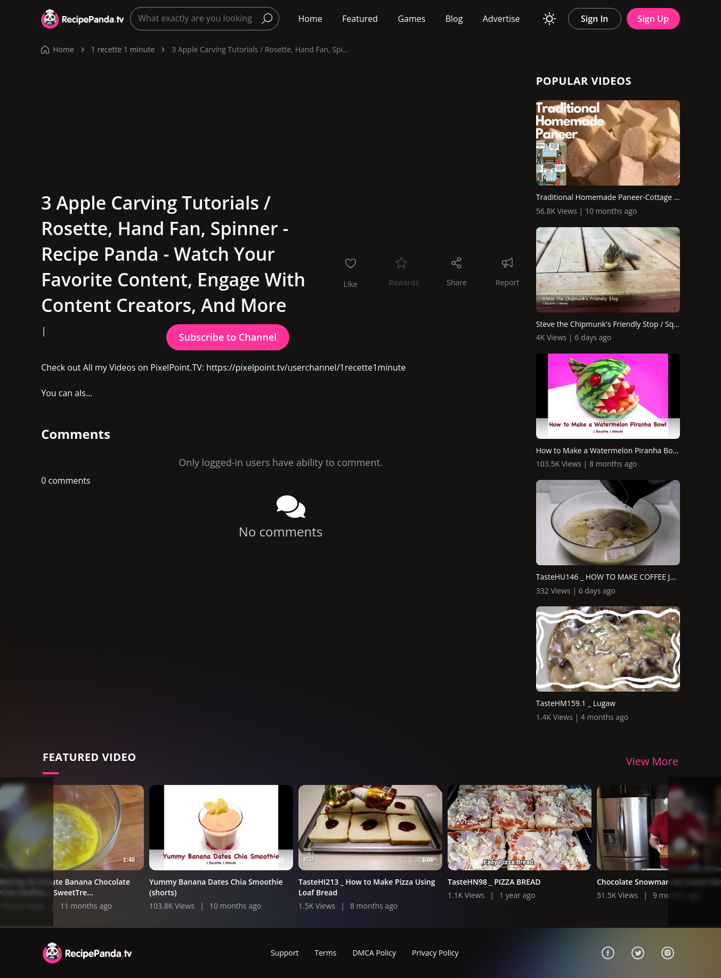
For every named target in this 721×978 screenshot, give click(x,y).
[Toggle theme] (549, 18)
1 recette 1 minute (123, 49)
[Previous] (26, 851)
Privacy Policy (435, 953)
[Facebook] (608, 953)
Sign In (595, 19)
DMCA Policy (374, 953)
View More (652, 761)
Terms (325, 953)
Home (310, 19)
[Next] (694, 851)
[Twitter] (638, 953)
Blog (454, 19)
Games (411, 19)
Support (285, 953)
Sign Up (653, 19)
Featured (360, 19)
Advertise (501, 19)
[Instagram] (667, 953)
